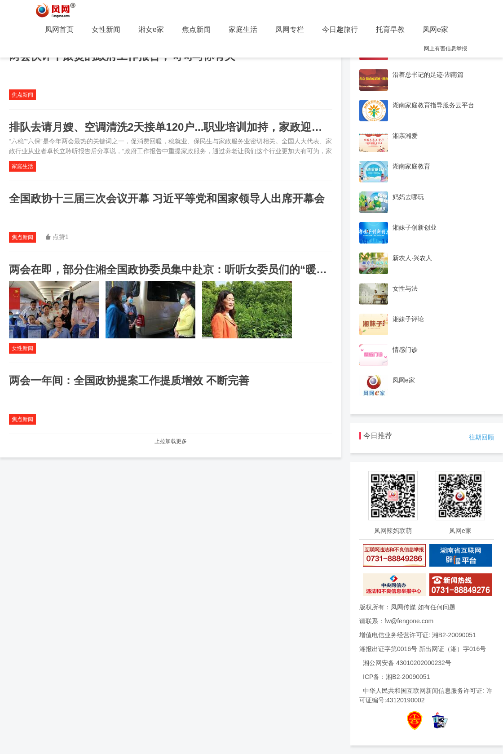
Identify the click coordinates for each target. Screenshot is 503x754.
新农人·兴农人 (412, 258)
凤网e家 (435, 29)
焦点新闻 (196, 29)
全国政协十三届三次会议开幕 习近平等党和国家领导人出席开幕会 (167, 198)
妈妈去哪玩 (408, 196)
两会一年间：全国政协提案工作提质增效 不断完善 (129, 380)
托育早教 (390, 29)
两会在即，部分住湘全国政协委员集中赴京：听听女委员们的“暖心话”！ (181, 269)
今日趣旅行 (340, 29)
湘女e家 (151, 29)
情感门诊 (405, 349)
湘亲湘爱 (405, 135)
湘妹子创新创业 (415, 227)
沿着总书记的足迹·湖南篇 (428, 74)
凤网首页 (59, 29)
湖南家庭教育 (411, 166)
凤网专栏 (289, 29)
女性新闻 (106, 29)
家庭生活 (243, 29)
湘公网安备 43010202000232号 (407, 662)
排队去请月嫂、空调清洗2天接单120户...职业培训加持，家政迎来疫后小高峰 (192, 127)
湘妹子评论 (408, 319)
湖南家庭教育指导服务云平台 (433, 105)
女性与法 (405, 288)
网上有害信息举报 (445, 48)
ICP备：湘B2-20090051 (396, 676)
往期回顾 (481, 437)
